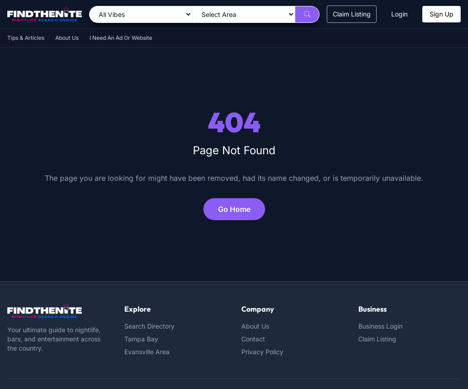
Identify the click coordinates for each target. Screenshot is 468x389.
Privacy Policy (262, 352)
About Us (67, 37)
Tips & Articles (25, 37)
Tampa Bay (141, 339)
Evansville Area (147, 352)
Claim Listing (352, 14)
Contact (253, 339)
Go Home (234, 209)
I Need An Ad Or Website (121, 37)
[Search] (307, 14)
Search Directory (149, 326)
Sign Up (441, 14)
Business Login (380, 326)
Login (399, 14)
